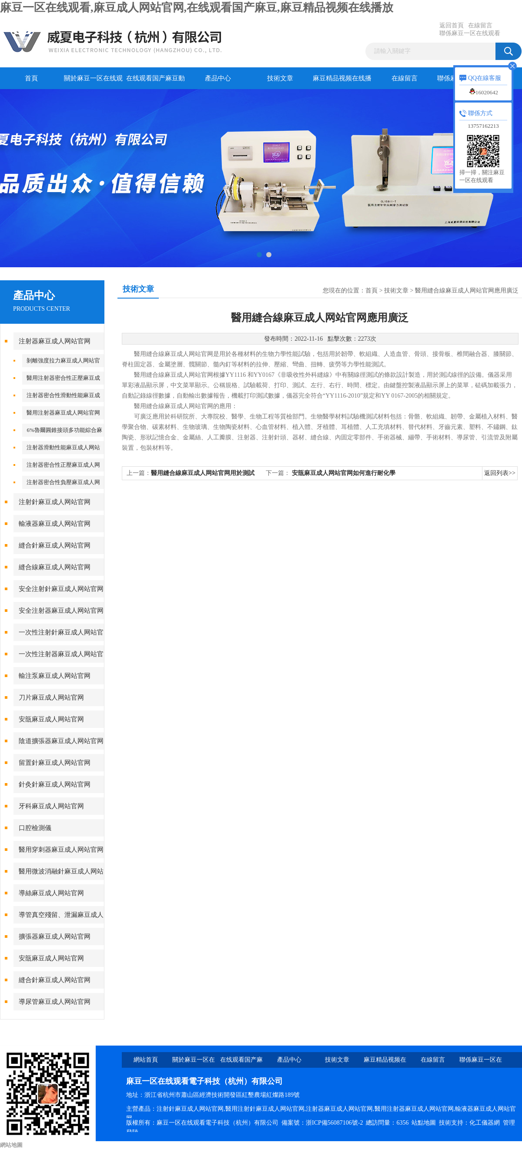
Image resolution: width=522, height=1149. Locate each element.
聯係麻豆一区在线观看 (469, 33)
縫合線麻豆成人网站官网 (54, 567)
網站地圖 (11, 1145)
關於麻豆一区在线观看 (93, 82)
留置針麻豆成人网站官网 (54, 762)
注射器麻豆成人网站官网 (54, 341)
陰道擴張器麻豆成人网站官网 (61, 740)
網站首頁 (146, 1059)
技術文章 (280, 78)
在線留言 (480, 25)
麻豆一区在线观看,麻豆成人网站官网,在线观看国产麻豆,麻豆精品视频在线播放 (196, 7)
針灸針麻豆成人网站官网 (54, 784)
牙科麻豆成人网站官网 (51, 806)
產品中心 (218, 78)
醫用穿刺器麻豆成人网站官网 (61, 849)
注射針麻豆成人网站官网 (54, 501)
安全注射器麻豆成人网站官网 (61, 610)
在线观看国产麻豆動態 (155, 82)
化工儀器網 (484, 1122)
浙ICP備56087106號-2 (334, 1122)
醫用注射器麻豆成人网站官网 (63, 412)
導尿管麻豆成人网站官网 (54, 1001)
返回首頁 (451, 25)
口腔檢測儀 (35, 827)
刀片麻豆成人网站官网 (51, 697)
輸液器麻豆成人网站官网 (54, 523)
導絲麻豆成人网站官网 (51, 893)
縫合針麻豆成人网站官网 (54, 545)
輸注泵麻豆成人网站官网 (54, 675)
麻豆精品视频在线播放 (342, 82)
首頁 (31, 78)
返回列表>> (499, 473)
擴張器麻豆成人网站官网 (54, 936)
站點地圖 (424, 1122)
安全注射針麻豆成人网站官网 (61, 588)
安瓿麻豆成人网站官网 (51, 719)
